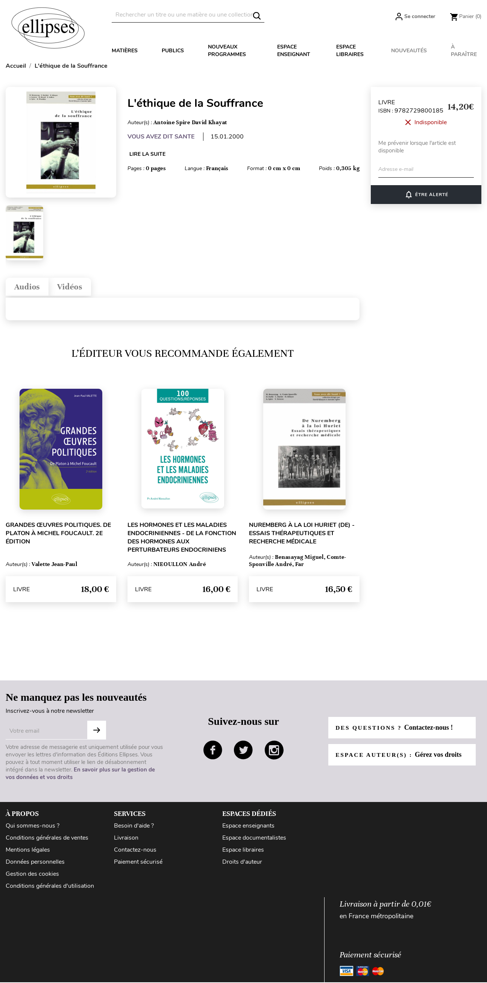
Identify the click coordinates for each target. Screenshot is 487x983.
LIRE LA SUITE (147, 154)
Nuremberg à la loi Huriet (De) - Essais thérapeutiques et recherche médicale (302, 535)
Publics (173, 50)
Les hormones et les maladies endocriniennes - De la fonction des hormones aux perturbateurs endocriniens (181, 539)
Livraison (126, 839)
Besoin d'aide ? (134, 827)
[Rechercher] (188, 15)
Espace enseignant (293, 50)
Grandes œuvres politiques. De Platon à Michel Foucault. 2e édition (58, 535)
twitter (243, 752)
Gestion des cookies (32, 876)
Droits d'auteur (242, 864)
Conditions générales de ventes (47, 839)
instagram (274, 752)
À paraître (464, 50)
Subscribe (96, 732)
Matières (125, 50)
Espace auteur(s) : (400, 757)
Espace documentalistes (254, 839)
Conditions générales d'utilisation (50, 888)
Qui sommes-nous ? (32, 827)
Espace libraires (350, 50)
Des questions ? (395, 729)
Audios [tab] (29, 287)
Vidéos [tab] (75, 287)
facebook (212, 752)
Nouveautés (409, 50)
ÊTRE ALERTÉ (426, 194)
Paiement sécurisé (138, 864)
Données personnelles (35, 864)
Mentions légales (28, 852)
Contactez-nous (135, 852)
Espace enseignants (248, 827)
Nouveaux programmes (227, 50)
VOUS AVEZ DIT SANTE (160, 136)
